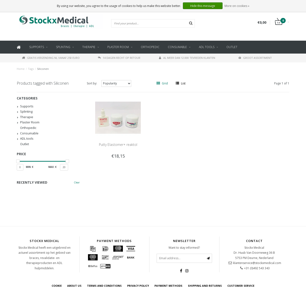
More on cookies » (236, 6)
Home (21, 69)
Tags (31, 69)
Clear (77, 182)
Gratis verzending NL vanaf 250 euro (51, 58)
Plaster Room (118, 47)
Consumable (177, 47)
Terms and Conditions (104, 285)
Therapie (88, 47)
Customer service (240, 285)
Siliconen (43, 69)
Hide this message (202, 6)
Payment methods (168, 285)
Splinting (63, 47)
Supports (36, 47)
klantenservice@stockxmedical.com (257, 263)
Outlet (231, 47)
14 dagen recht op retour (119, 58)
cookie (57, 285)
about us (74, 285)
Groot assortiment (255, 58)
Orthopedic (150, 47)
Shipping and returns (205, 285)
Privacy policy (138, 285)
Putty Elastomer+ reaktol (118, 144)
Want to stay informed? (184, 248)
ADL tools (206, 47)
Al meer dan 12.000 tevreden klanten (187, 58)
